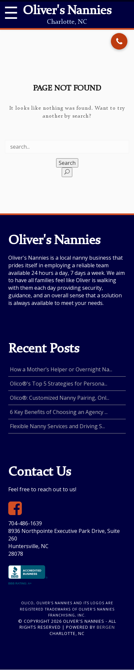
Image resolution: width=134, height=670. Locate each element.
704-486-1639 (25, 523)
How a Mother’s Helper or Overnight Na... (61, 369)
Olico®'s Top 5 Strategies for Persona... (58, 383)
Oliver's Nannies (67, 11)
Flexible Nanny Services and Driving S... (57, 426)
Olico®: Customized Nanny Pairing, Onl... (59, 397)
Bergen (106, 627)
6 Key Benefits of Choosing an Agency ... (59, 412)
